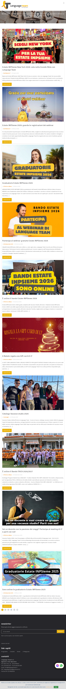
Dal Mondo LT (7, 73)
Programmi (4, 651)
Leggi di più (7, 84)
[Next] (17, 610)
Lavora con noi (5, 643)
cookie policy (49, 687)
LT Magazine (36, 21)
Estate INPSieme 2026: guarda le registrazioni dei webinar (28, 125)
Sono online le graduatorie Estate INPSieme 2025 (24, 589)
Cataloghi (6, 417)
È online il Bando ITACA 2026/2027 (17, 471)
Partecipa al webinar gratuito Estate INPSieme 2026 (25, 241)
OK (56, 687)
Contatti (12, 651)
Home (28, 21)
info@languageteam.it (11, 667)
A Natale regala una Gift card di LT (17, 356)
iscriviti (60, 631)
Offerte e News (8, 186)
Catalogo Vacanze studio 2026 (15, 414)
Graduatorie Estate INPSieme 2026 (17, 183)
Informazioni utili (8, 244)
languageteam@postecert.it (12, 669)
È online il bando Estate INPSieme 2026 (19, 298)
